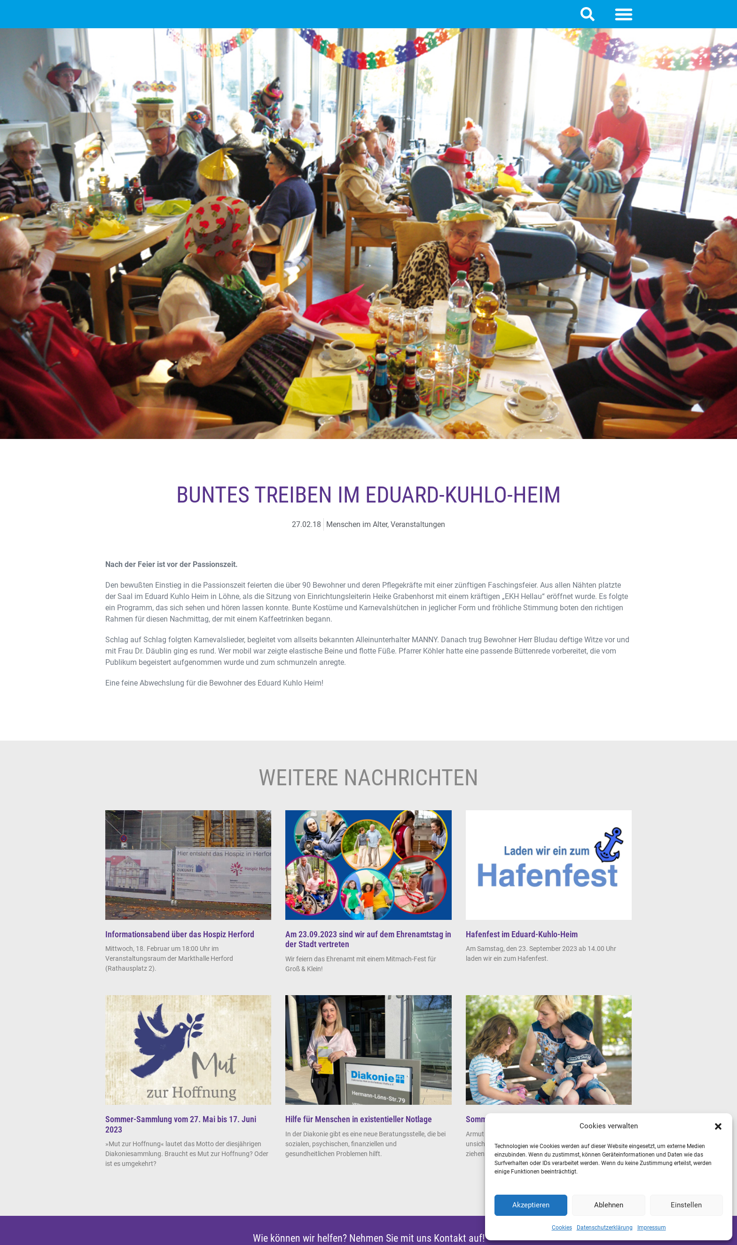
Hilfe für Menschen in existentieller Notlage (358, 1128)
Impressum (651, 1227)
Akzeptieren (530, 1205)
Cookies (562, 1227)
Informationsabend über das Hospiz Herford (179, 944)
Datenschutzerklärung (605, 1227)
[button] (718, 1126)
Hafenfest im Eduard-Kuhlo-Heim (522, 944)
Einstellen (686, 1205)
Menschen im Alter (356, 533)
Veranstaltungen (418, 533)
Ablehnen (608, 1205)
